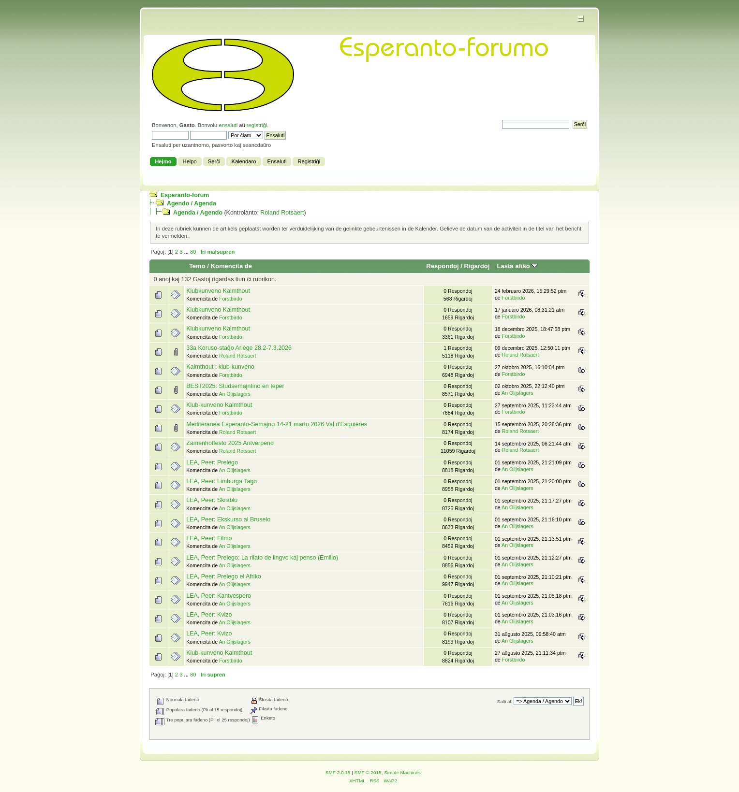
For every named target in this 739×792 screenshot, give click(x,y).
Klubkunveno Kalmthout (218, 291)
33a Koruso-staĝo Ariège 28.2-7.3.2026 (239, 348)
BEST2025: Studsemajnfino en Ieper (235, 386)
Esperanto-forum (185, 195)
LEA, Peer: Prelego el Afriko (223, 576)
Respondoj (442, 266)
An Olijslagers (234, 394)
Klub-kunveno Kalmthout (219, 405)
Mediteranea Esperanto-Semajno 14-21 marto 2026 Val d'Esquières (276, 424)
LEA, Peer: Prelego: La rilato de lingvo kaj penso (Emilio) (262, 557)
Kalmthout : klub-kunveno (220, 366)
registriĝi (257, 125)
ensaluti (228, 125)
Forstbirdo (230, 299)
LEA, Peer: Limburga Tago (221, 481)
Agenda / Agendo (197, 212)
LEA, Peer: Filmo (209, 538)
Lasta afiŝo (517, 266)
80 (193, 252)
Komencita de (231, 266)
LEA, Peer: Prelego (212, 462)
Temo (197, 266)
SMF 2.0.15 (338, 772)
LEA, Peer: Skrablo (211, 500)
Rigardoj (477, 266)
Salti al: (504, 701)
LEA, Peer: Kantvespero (218, 595)
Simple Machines (402, 772)
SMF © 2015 (368, 772)
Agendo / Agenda (191, 203)
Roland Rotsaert (282, 212)
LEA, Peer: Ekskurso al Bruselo (228, 519)
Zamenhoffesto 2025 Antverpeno (230, 443)
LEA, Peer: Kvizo (209, 614)
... (187, 252)
